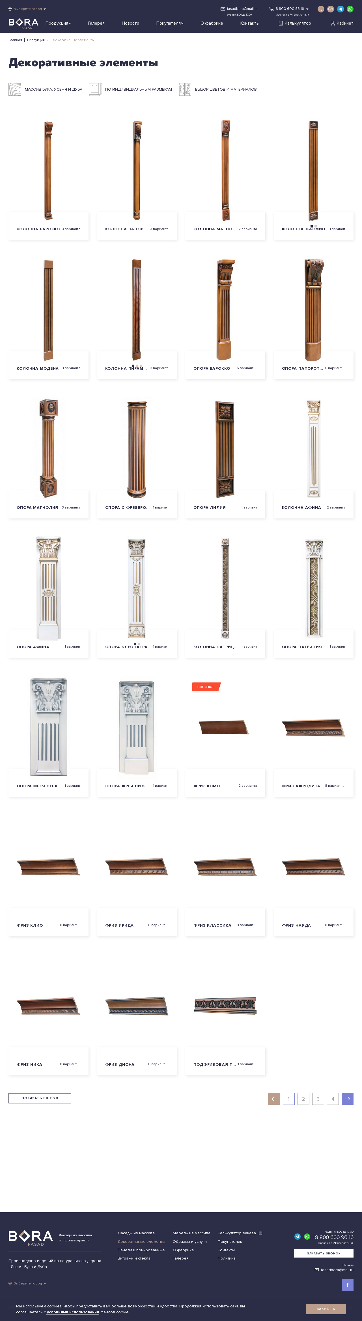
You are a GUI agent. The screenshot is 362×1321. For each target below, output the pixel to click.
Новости (130, 23)
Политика (227, 1258)
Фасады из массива (136, 1233)
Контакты (250, 23)
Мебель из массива (191, 1233)
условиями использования (73, 1312)
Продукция (58, 23)
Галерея (96, 23)
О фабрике (212, 23)
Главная (15, 40)
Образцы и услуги (190, 1241)
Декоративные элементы (141, 1241)
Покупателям (170, 23)
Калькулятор (295, 23)
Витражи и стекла (134, 1258)
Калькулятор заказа (240, 1233)
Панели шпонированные (141, 1250)
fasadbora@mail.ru (242, 9)
